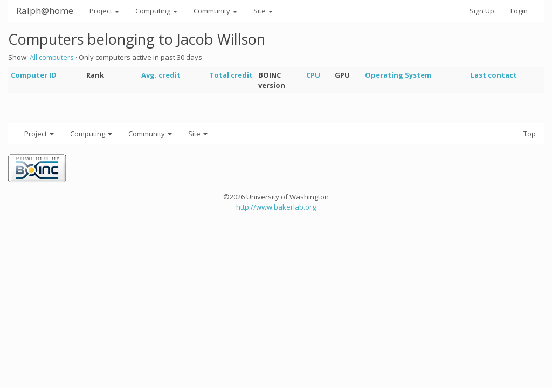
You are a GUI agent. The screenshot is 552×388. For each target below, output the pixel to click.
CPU (313, 75)
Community (215, 11)
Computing (156, 11)
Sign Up (482, 11)
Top (529, 133)
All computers (52, 57)
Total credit (231, 75)
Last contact (494, 75)
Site (263, 11)
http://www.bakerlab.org (276, 207)
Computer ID (34, 75)
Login (519, 11)
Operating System (398, 75)
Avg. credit (161, 75)
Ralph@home (44, 10)
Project (104, 11)
